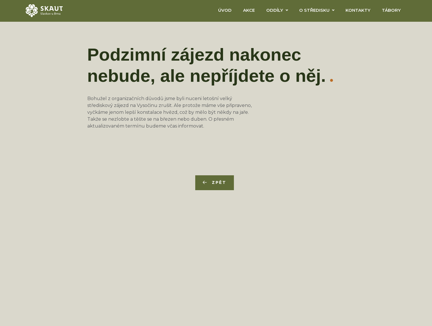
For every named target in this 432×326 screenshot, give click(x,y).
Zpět (219, 182)
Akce (249, 10)
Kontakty (358, 10)
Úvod (225, 10)
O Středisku (314, 10)
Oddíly (274, 10)
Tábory (391, 10)
